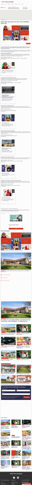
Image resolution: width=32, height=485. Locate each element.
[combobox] (2, 394)
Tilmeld (16, 228)
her (7, 208)
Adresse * (3, 392)
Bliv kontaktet (26, 397)
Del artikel (28, 43)
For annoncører (3, 483)
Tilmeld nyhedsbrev (27, 483)
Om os (2, 482)
